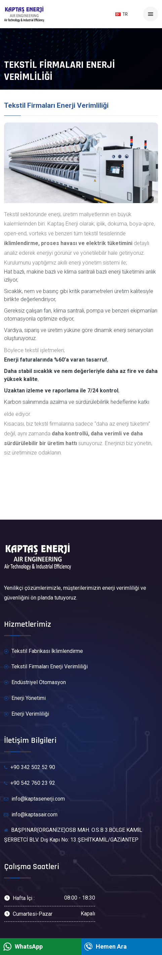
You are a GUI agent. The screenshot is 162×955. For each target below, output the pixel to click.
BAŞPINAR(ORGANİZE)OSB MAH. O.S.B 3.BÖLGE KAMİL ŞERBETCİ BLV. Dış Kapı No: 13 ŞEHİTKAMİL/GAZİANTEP (73, 835)
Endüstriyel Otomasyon (35, 682)
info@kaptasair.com (30, 815)
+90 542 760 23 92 (29, 783)
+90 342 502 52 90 (29, 767)
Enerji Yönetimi (25, 698)
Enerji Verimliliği (26, 714)
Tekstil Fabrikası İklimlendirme (43, 651)
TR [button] (121, 14)
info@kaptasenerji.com (34, 799)
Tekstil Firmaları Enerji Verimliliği (46, 667)
